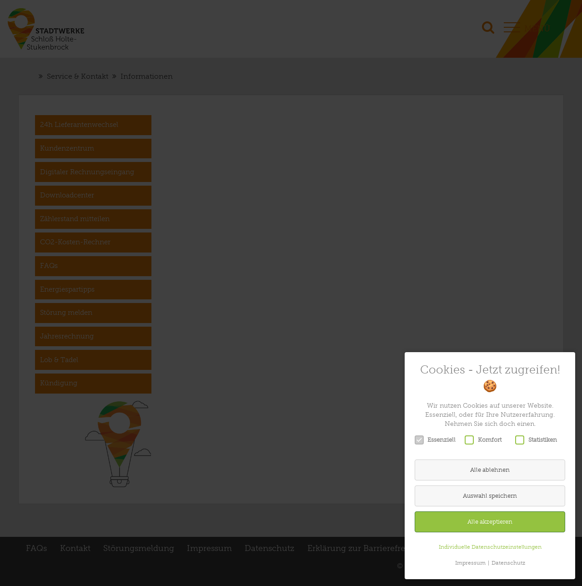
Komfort (486, 440)
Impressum (470, 563)
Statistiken (539, 440)
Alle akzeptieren (489, 521)
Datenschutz (508, 563)
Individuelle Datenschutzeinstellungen (490, 547)
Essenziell (438, 440)
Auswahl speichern (490, 495)
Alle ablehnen (490, 469)
